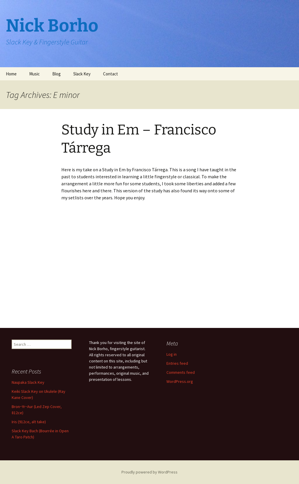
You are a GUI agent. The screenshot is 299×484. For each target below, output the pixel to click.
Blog (56, 74)
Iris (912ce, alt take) (29, 421)
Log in (171, 354)
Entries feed (177, 363)
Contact (110, 74)
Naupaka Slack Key (28, 382)
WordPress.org (179, 381)
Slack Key (82, 74)
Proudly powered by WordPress (149, 472)
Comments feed (180, 372)
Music (34, 74)
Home (11, 74)
